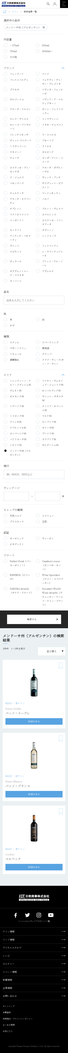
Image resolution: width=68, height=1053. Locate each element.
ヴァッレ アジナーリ (17, 140)
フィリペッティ (47, 245)
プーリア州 (45, 433)
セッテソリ (13, 230)
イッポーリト (14, 220)
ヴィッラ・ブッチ (48, 177)
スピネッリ (13, 251)
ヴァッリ (11, 245)
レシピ (6, 955)
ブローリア (45, 140)
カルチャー (9, 963)
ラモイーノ (13, 152)
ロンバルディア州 (48, 390)
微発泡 (42, 348)
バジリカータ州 (15, 439)
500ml (42, 45)
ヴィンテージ (12, 488)
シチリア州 (13, 445)
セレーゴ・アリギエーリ (17, 126)
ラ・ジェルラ (15, 177)
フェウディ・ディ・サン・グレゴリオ (49, 81)
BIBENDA (17, 577)
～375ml (11, 45)
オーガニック (14, 538)
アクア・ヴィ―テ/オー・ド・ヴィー (50, 361)
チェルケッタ (14, 193)
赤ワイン (20, 703)
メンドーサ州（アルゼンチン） (25, 27)
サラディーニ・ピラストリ (49, 185)
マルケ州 (43, 416)
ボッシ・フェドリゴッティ (49, 111)
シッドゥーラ (46, 235)
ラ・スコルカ (46, 134)
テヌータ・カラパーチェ (17, 201)
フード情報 (9, 939)
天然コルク (13, 515)
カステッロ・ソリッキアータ (49, 222)
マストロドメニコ (16, 214)
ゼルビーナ (45, 152)
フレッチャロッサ (16, 134)
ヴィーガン (45, 538)
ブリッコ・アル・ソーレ (49, 263)
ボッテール (13, 261)
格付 (6, 465)
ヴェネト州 (12, 390)
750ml (10, 51)
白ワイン (20, 776)
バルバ (42, 199)
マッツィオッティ (48, 193)
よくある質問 (9, 1024)
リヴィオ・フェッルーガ (49, 91)
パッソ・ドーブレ (17, 713)
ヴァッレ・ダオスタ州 (49, 398)
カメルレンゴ (46, 214)
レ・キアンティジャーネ (49, 253)
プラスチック (14, 521)
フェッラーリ (14, 73)
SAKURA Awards (18, 590)
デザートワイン (15, 348)
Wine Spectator (49, 579)
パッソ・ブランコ (17, 786)
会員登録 (7, 1012)
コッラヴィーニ (47, 119)
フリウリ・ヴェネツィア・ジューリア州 (49, 382)
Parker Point (17, 563)
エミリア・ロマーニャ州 (49, 408)
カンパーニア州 (15, 433)
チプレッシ (12, 208)
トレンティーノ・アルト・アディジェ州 (17, 382)
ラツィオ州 (12, 422)
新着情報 (7, 980)
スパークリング (47, 342)
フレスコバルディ (16, 79)
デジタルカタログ (12, 947)
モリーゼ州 (45, 427)
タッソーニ (13, 281)
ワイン (15, 11)
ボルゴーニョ (14, 99)
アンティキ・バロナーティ (17, 237)
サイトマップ (9, 1006)
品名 (6, 291)
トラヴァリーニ (15, 146)
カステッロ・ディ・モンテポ (17, 169)
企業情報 (7, 988)
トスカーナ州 (14, 416)
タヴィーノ (45, 230)
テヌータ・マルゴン (17, 109)
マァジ (42, 73)
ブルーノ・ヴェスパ (49, 208)
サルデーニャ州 (47, 445)
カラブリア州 (46, 439)
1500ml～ (44, 51)
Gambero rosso (48, 565)
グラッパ (43, 354)
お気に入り (8, 1031)
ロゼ (9, 325)
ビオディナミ (14, 544)
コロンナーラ (14, 183)
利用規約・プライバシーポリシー (18, 1018)
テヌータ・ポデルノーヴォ (49, 169)
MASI (8, 703)
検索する (31, 619)
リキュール (13, 354)
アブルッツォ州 (15, 427)
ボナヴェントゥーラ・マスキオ (16, 273)
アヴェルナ (45, 271)
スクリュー (45, 515)
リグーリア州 (14, 406)
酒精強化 (11, 359)
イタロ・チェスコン (49, 124)
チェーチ (11, 157)
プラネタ (11, 89)
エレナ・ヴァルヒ (16, 119)
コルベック (13, 858)
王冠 (41, 521)
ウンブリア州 (46, 422)
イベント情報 (10, 972)
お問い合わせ (10, 996)
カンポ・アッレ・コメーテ (49, 159)
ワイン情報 (9, 931)
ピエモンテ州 (14, 396)
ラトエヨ (43, 146)
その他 (10, 57)
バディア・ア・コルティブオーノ (49, 101)
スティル (11, 342)
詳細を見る (34, 721)
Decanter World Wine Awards (49, 596)
